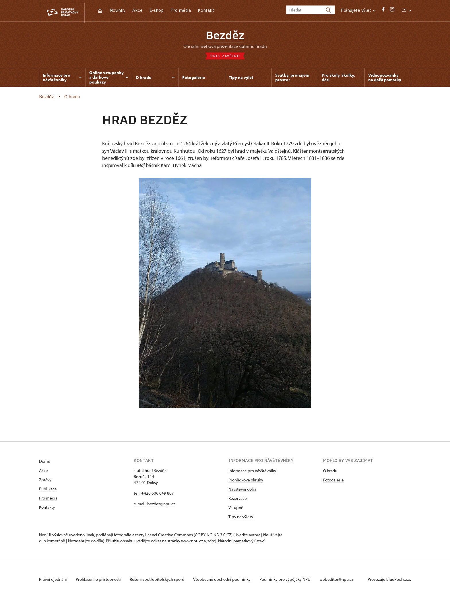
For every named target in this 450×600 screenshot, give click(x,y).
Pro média (180, 10)
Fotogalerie (333, 481)
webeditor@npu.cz (342, 581)
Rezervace (237, 500)
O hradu (330, 472)
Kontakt (206, 10)
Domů (44, 463)
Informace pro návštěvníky (252, 472)
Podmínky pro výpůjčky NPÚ (290, 581)
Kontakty (47, 509)
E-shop (157, 10)
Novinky (117, 10)
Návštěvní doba (242, 490)
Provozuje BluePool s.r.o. (389, 581)
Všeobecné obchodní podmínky (226, 581)
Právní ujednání (53, 581)
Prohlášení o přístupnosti (100, 581)
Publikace (48, 490)
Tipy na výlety (240, 518)
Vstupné (235, 509)
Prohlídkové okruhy (245, 481)
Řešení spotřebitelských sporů (159, 581)
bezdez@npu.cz (161, 505)
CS (406, 10)
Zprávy (45, 481)
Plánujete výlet (358, 10)
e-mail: (140, 505)
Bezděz (225, 36)
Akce (137, 10)
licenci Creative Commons (169, 536)
